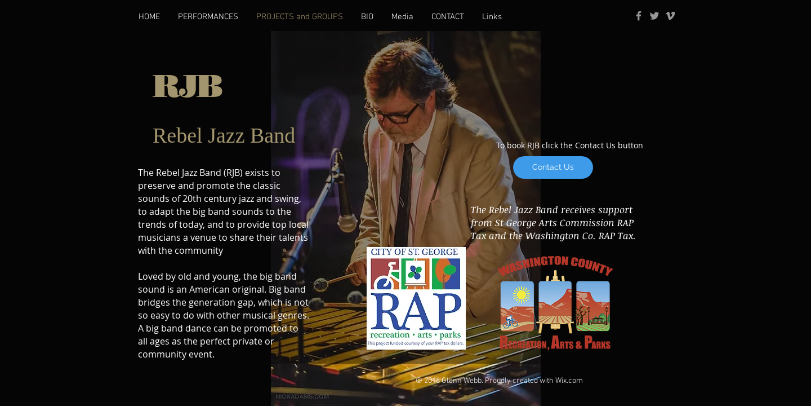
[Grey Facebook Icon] (638, 16)
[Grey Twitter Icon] (654, 16)
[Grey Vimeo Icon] (670, 16)
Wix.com (569, 381)
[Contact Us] (553, 167)
